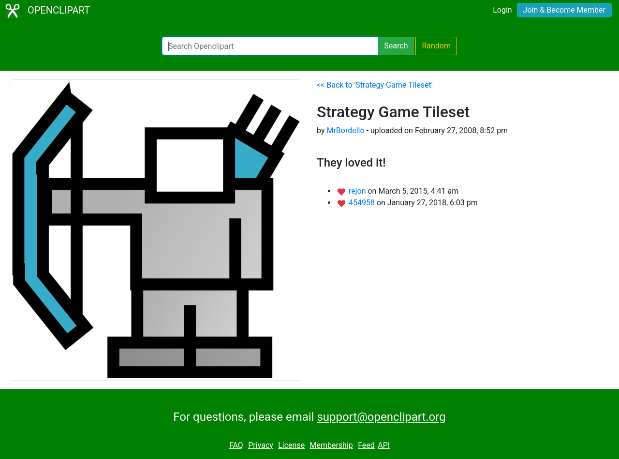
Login (502, 10)
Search (396, 45)
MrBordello (345, 130)
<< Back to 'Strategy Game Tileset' (374, 85)
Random (436, 45)
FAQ (236, 445)
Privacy (260, 445)
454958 (363, 202)
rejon (358, 191)
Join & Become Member (564, 10)
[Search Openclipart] (270, 46)
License (291, 445)
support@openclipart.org (381, 417)
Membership (331, 445)
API (384, 445)
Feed (366, 445)
